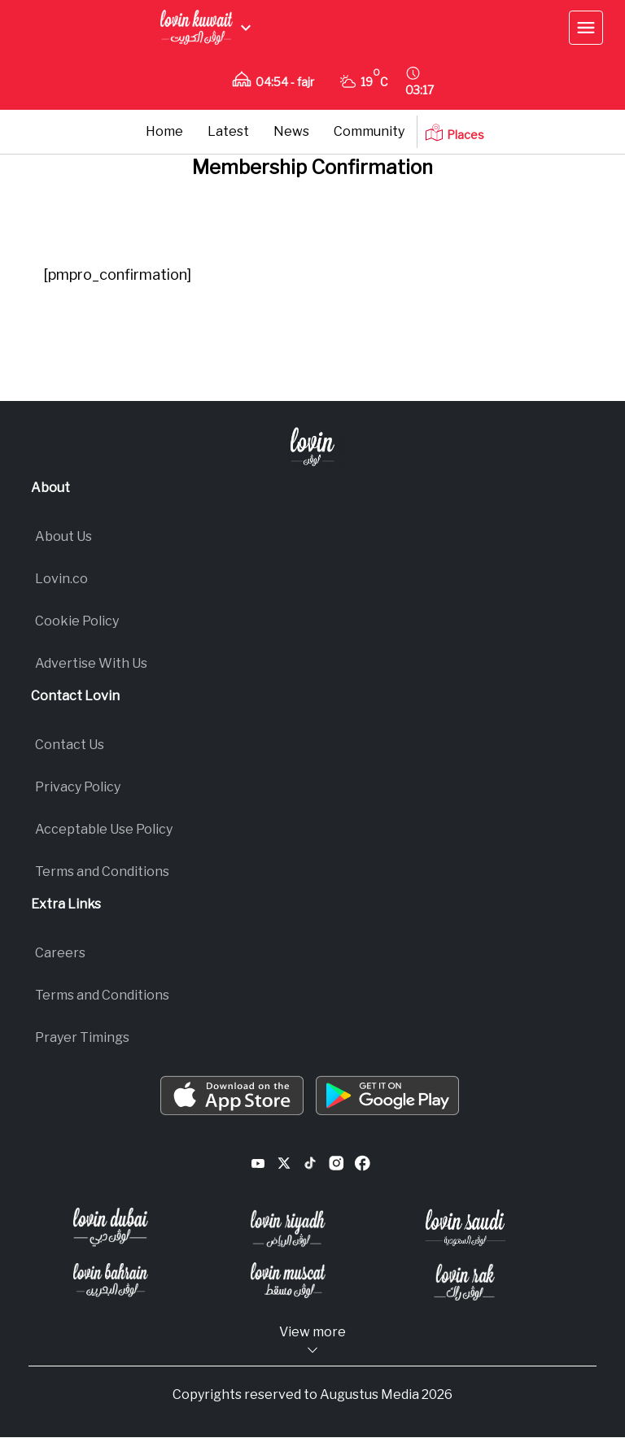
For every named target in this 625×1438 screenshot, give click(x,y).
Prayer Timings (82, 1037)
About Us (63, 536)
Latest (228, 131)
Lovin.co (61, 578)
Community (369, 131)
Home (164, 131)
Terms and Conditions (102, 995)
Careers (60, 953)
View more (312, 1340)
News (291, 131)
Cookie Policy (77, 621)
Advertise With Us (91, 663)
